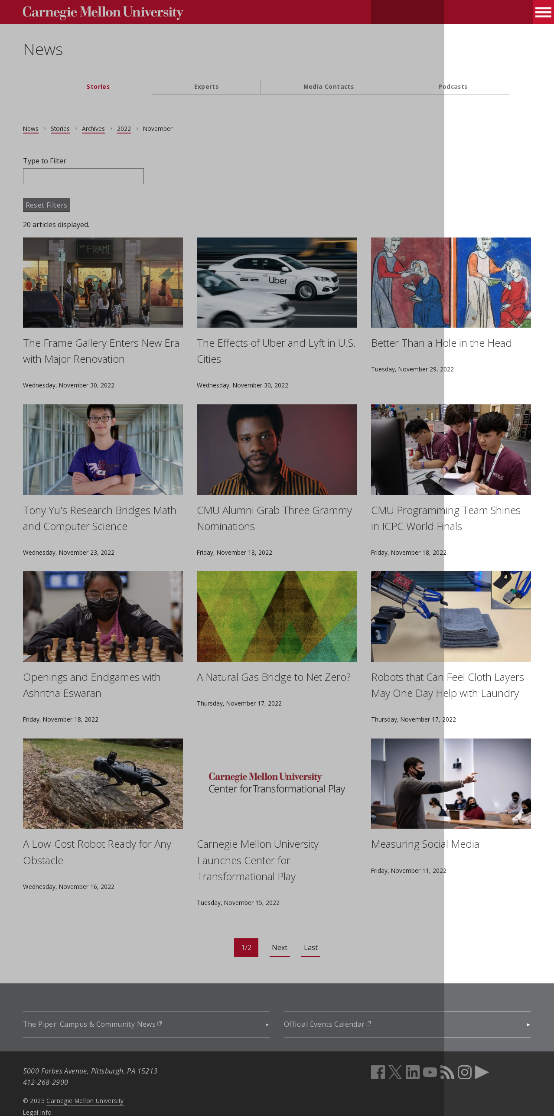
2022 (145, 128)
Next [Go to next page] (279, 931)
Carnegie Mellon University (106, 1084)
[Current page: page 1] (246, 931)
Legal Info (58, 1096)
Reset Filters (68, 205)
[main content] (277, 554)
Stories (98, 86)
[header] (277, 54)
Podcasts (452, 86)
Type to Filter (66, 161)
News (64, 49)
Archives (114, 128)
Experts (206, 86)
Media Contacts (328, 86)
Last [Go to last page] (311, 931)
